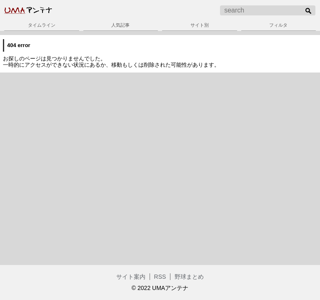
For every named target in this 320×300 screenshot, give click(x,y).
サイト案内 (130, 276)
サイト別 (199, 25)
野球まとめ (189, 276)
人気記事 (120, 25)
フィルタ (278, 25)
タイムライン (41, 25)
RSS (160, 276)
